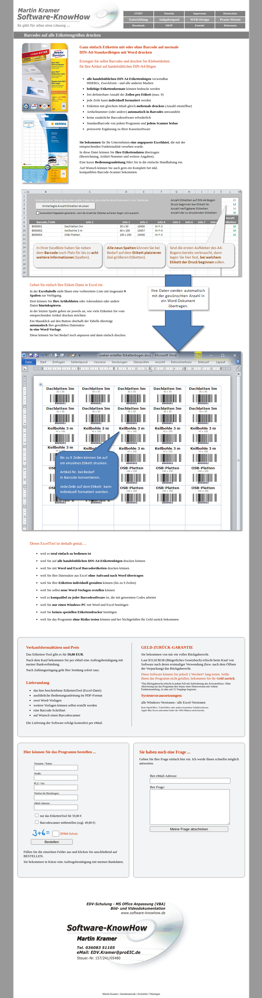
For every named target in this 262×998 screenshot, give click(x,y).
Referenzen (230, 25)
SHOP (169, 25)
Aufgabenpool (169, 19)
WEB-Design (199, 19)
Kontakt (199, 25)
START (138, 13)
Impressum (199, 13)
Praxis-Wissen (230, 19)
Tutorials (169, 13)
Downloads (138, 25)
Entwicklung (138, 19)
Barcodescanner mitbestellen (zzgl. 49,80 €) (67, 823)
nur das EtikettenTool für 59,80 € (60, 816)
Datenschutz (230, 13)
